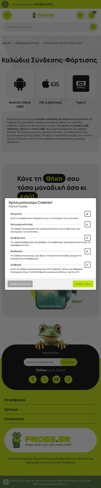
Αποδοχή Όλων (83, 284)
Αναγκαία (16, 213)
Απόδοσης (16, 251)
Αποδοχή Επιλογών (20, 284)
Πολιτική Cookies (18, 206)
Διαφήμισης (17, 237)
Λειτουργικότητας (21, 224)
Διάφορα (15, 264)
